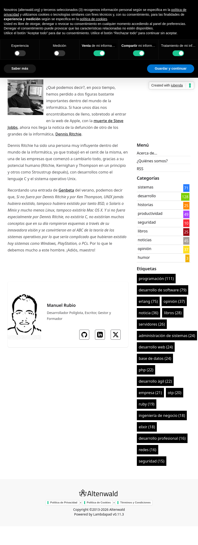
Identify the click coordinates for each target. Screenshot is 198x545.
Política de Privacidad (63, 502)
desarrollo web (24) (156, 347)
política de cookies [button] (93, 19)
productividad (150, 213)
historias (145, 204)
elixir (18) (147, 426)
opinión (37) (174, 301)
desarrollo (147, 195)
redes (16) (147, 449)
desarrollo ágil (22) (155, 381)
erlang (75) (148, 301)
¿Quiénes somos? (152, 161)
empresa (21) (150, 392)
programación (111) (156, 278)
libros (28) (173, 312)
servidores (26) (152, 324)
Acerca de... (147, 153)
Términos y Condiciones (135, 502)
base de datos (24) (155, 358)
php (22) (146, 369)
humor (144, 257)
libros (143, 231)
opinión (144, 248)
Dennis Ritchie (68, 134)
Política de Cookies (99, 502)
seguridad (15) (151, 461)
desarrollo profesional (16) (162, 438)
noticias (145, 239)
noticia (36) (148, 312)
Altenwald (117, 509)
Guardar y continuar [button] (171, 68)
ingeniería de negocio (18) (162, 415)
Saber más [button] (19, 68)
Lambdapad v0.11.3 (108, 514)
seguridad (147, 222)
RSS (140, 168)
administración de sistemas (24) (167, 335)
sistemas (145, 187)
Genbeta (66, 190)
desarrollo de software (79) (163, 290)
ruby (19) (146, 404)
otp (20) (174, 392)
